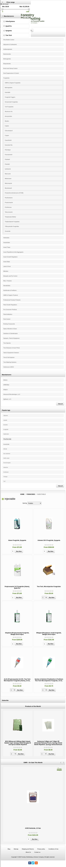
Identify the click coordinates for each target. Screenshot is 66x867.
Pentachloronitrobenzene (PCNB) (14, 193)
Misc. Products (7, 280)
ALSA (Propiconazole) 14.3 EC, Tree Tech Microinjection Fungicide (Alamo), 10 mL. (17, 680)
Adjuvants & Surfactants (10, 44)
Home (22, 494)
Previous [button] (60, 762)
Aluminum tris (8, 111)
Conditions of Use (53, 849)
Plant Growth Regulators (10, 304)
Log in (2, 7)
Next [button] (63, 762)
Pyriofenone (8, 207)
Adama (5, 380)
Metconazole (8, 183)
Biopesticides (7, 63)
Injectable (7, 92)
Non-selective (6, 453)
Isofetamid (8, 169)
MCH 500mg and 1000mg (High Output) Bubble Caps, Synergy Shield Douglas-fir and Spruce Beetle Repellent (18, 743)
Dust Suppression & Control (11, 73)
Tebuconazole (9, 212)
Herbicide (7, 439)
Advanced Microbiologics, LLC (11, 394)
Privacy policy (41, 849)
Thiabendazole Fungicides (12, 221)
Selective (5, 467)
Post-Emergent (6, 462)
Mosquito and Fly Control (10, 276)
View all (60, 403)
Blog (9, 849)
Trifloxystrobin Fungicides (12, 226)
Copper (7, 135)
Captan (7, 126)
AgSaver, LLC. (7, 399)
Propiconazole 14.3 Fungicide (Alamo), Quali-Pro (17, 587)
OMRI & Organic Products (10, 295)
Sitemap (16, 849)
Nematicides (6, 285)
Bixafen (7, 121)
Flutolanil (7, 159)
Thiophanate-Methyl (10, 217)
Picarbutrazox (8, 197)
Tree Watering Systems (9, 362)
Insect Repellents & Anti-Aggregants (13, 252)
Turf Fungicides (9, 106)
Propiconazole (9, 202)
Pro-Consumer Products (10, 309)
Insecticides (6, 242)
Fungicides (6, 78)
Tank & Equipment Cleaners (11, 352)
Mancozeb (8, 173)
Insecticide (6, 444)
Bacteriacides (7, 54)
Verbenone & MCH (8, 367)
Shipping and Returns (28, 849)
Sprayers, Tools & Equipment (11, 338)
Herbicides (6, 237)
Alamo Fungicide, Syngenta (17, 540)
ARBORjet (6, 384)
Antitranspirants (7, 49)
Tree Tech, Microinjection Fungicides (49, 586)
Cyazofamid (8, 140)
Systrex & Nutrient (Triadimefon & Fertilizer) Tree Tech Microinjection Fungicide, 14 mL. (49, 680)
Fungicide (5, 429)
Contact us (37, 852)
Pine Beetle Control (8, 39)
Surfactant (6, 472)
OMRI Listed (6, 458)
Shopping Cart (5, 12)
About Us (28, 852)
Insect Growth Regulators (10, 257)
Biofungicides (7, 59)
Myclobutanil (8, 188)
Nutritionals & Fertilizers (10, 290)
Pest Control (6, 319)
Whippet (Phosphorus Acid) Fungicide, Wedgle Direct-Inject (48, 633)
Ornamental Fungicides (11, 102)
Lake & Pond (7, 266)
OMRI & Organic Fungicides (12, 82)
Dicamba (5, 424)
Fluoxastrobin (8, 154)
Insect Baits (6, 261)
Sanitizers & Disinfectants (10, 333)
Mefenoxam (8, 178)
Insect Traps (6, 247)
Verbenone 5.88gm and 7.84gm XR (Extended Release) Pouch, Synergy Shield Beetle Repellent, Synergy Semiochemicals (48, 743)
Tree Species (7, 343)
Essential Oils (8, 145)
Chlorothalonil (8, 130)
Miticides (5, 271)
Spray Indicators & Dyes (10, 328)
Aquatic (5, 420)
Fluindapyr (8, 149)
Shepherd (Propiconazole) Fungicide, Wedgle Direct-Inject (17, 633)
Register (3, 6)
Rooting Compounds (9, 324)
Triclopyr (5, 476)
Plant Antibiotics (7, 314)
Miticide (5, 449)
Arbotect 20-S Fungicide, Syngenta (49, 540)
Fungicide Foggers (10, 97)
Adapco (5, 389)
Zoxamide (7, 231)
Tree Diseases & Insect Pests (11, 348)
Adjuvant (5, 415)
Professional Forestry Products (11, 300)
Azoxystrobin (8, 116)
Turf (4, 481)
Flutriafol (7, 164)
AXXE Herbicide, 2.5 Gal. (33, 828)
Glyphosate (6, 434)
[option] (18, 733)
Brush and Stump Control (10, 68)
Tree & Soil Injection (9, 357)
